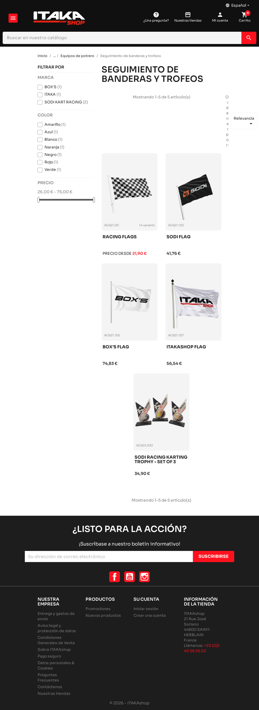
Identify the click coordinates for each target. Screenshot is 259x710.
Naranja (54, 147)
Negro (53, 154)
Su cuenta (146, 599)
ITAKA (52, 94)
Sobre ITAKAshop (54, 649)
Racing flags (120, 237)
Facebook (114, 576)
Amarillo (55, 124)
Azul (51, 132)
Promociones (98, 608)
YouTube (129, 576)
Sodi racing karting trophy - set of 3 (161, 460)
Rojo (51, 162)
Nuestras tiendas (54, 693)
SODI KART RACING (66, 102)
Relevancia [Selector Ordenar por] (244, 121)
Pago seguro (49, 656)
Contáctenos (50, 686)
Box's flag (116, 347)
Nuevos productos (103, 615)
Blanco (53, 139)
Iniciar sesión (145, 608)
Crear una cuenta (149, 615)
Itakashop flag (186, 347)
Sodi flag (179, 237)
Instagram (144, 576)
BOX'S (53, 86)
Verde (52, 169)
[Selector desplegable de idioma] (237, 4)
